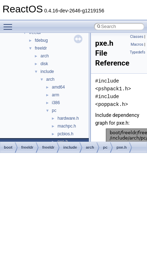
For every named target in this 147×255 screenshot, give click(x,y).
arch (44, 55)
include (47, 71)
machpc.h (67, 126)
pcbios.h (66, 133)
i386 (56, 102)
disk (44, 63)
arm (55, 94)
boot (8, 147)
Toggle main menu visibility (10, 23)
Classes (136, 36)
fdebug (41, 40)
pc (54, 110)
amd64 (58, 87)
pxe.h (121, 147)
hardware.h (68, 118)
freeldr (41, 48)
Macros (137, 44)
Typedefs (137, 52)
